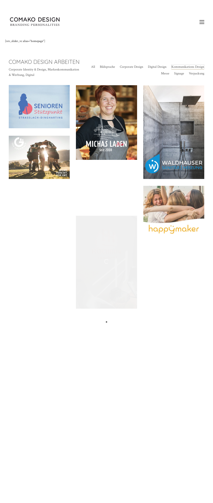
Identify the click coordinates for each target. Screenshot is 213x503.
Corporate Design (131, 67)
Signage (179, 73)
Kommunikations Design (187, 67)
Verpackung (196, 73)
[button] (201, 22)
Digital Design (157, 67)
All (93, 67)
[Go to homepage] (35, 22)
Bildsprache (107, 67)
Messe (165, 73)
